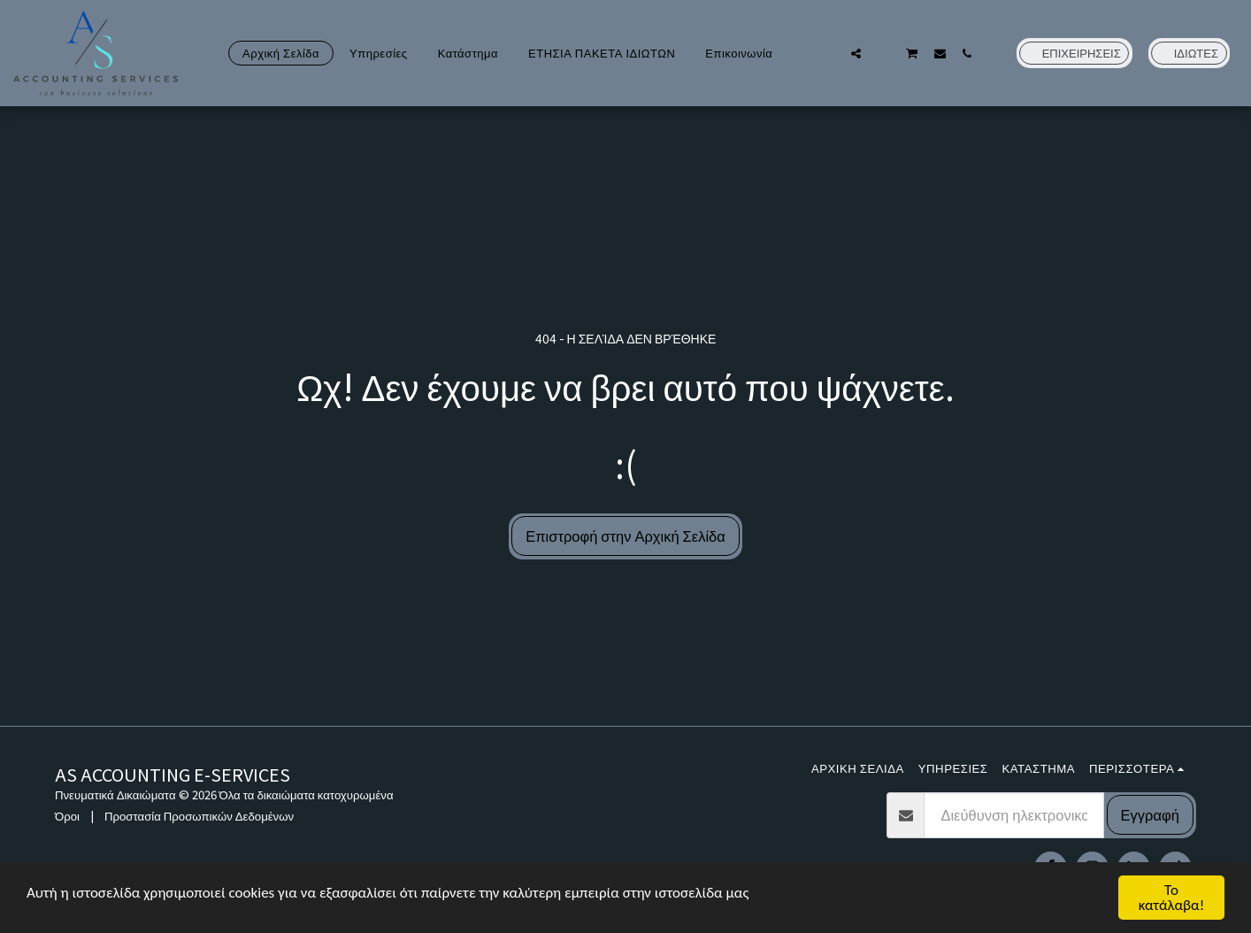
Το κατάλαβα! (1172, 897)
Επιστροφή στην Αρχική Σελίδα (625, 535)
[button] (828, 53)
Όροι (67, 815)
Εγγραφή (1150, 814)
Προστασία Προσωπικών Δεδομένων (199, 815)
